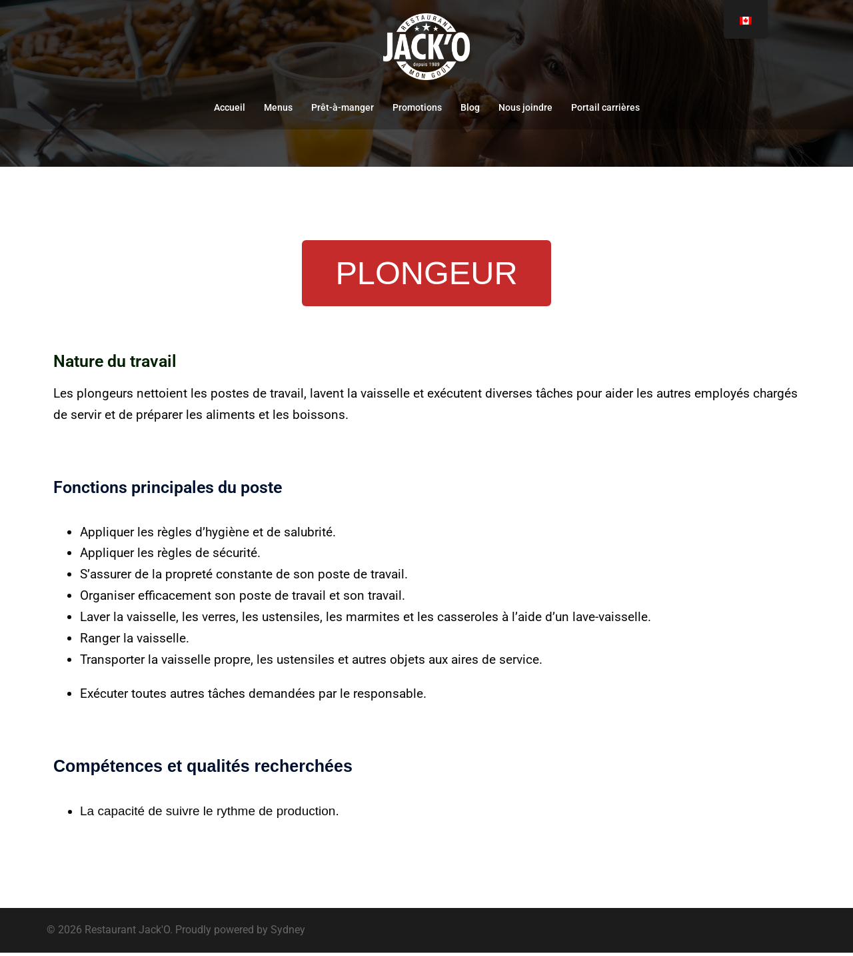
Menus (278, 107)
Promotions (417, 107)
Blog (470, 107)
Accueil (229, 107)
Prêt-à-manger (342, 107)
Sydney (288, 933)
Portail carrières (605, 107)
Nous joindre (525, 107)
